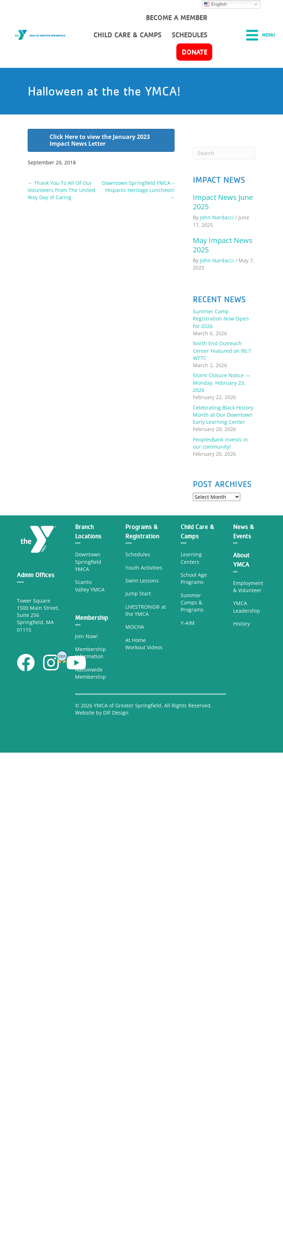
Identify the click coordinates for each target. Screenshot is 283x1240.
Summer (191, 595)
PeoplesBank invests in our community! (220, 443)
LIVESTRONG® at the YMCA (145, 610)
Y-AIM (188, 622)
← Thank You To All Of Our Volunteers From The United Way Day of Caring (61, 190)
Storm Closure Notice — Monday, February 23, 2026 (221, 382)
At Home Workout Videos (144, 644)
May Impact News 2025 (222, 244)
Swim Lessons (142, 580)
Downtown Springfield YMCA (88, 561)
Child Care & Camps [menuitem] (127, 35)
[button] (26, 663)
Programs (192, 609)
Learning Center (191, 558)
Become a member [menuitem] (176, 17)
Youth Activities (143, 567)
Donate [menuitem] (194, 52)
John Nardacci (217, 217)
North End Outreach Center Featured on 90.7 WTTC (222, 350)
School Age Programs (194, 578)
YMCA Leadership (246, 607)
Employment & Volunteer (248, 587)
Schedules (137, 554)
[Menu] (260, 35)
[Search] (224, 153)
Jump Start (138, 593)
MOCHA (134, 626)
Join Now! (86, 636)
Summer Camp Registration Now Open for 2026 (221, 318)
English (215, 4)
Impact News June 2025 (223, 201)
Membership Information (90, 653)
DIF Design (116, 712)
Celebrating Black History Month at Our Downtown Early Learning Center (223, 415)
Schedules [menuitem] (189, 35)
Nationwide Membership (90, 673)
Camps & (191, 602)
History (242, 623)
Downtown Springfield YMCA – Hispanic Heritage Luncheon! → (138, 190)
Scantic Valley (83, 586)
